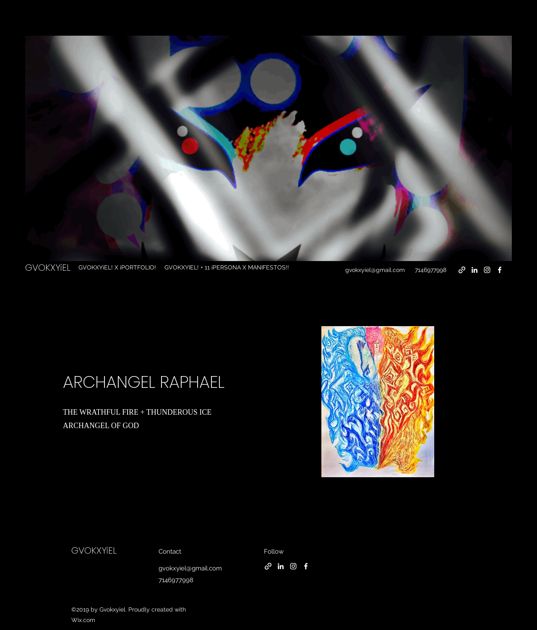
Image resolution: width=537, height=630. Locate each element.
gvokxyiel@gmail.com (375, 270)
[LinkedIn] (474, 270)
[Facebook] (499, 270)
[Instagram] (487, 270)
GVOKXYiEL (47, 267)
